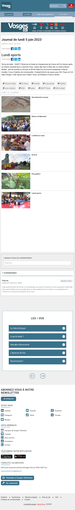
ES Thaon (24, 84)
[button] (32, 376)
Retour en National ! (39, 116)
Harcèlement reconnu (40, 97)
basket (32, 88)
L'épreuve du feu (18, 353)
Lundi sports (36, 193)
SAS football (60, 88)
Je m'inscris (8, 399)
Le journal (8, 14)
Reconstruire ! (16, 361)
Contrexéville (49, 84)
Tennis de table (10, 84)
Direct (71, 7)
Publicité (4, 497)
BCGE (23, 88)
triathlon (63, 84)
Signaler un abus (66, 281)
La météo (27, 14)
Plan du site (46, 497)
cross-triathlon (10, 88)
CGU (56, 497)
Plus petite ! (36, 174)
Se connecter (10, 483)
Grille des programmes (45, 14)
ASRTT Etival (45, 88)
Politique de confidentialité (10, 499)
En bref (34, 155)
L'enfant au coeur (38, 135)
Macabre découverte (19, 344)
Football (36, 84)
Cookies (27, 499)
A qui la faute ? (17, 336)
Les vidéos (63, 14)
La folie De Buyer (18, 328)
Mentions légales (31, 497)
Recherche (64, 6)
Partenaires (16, 497)
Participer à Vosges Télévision (17, 477)
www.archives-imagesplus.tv (11, 471)
